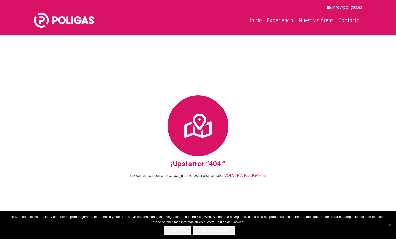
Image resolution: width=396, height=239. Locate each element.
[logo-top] (64, 20)
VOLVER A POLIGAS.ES (245, 175)
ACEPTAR (177, 230)
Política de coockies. (214, 230)
